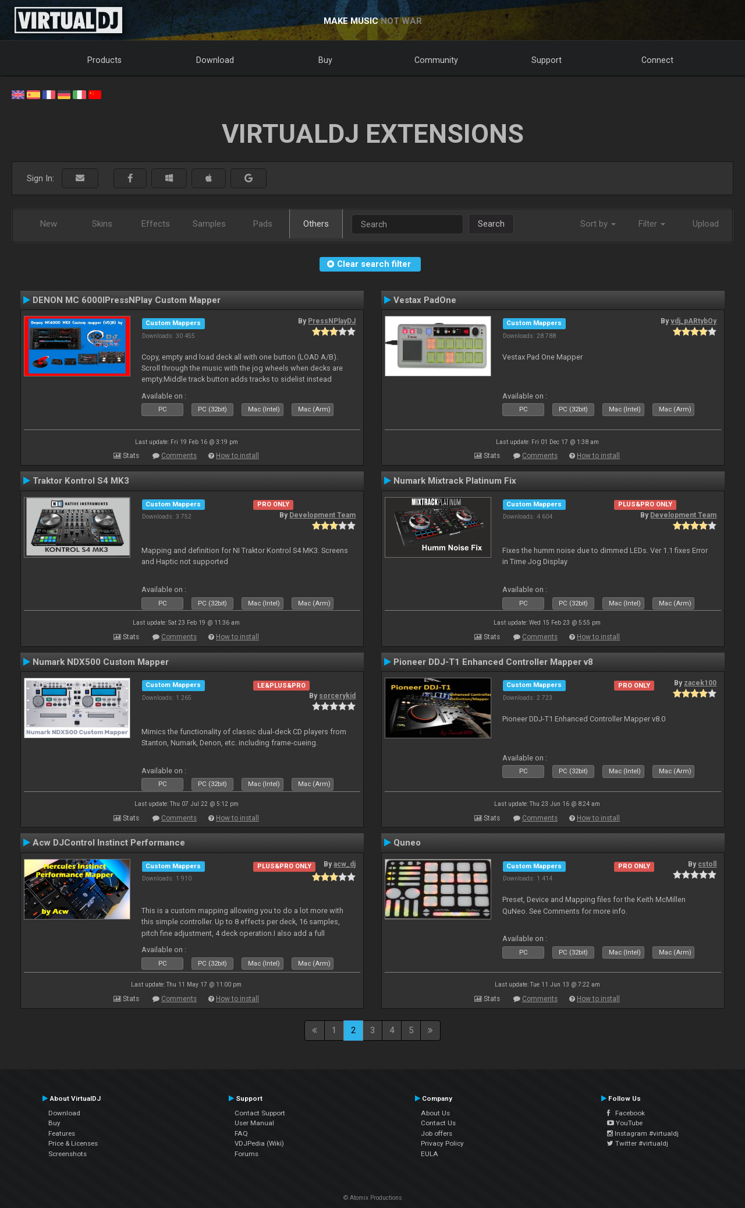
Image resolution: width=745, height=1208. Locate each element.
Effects (155, 224)
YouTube (625, 1123)
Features (61, 1133)
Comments (179, 456)
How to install (237, 456)
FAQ (241, 1133)
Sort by (598, 224)
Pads (262, 224)
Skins (102, 224)
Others (316, 224)
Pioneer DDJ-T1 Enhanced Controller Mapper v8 (493, 662)
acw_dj (345, 864)
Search (491, 224)
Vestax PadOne (424, 300)
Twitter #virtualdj (637, 1143)
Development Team (322, 515)
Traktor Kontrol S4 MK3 (81, 481)
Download (215, 60)
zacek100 (700, 683)
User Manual (254, 1123)
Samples (209, 224)
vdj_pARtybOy (693, 321)
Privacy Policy (442, 1143)
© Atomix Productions (372, 1198)
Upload (706, 224)
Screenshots (67, 1154)
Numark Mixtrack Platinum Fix (454, 481)
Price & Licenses (73, 1143)
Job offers (436, 1133)
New (48, 224)
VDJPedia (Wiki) (259, 1143)
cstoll (707, 864)
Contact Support (260, 1113)
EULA (429, 1154)
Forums (246, 1154)
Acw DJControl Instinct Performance (109, 842)
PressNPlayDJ (332, 321)
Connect (657, 60)
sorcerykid (337, 696)
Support (546, 60)
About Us (435, 1113)
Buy (325, 60)
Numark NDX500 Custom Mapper (101, 662)
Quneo (407, 842)
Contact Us (438, 1123)
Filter (651, 224)
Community (436, 60)
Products (104, 60)
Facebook (626, 1113)
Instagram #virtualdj (643, 1133)
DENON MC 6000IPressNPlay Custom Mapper (127, 300)
